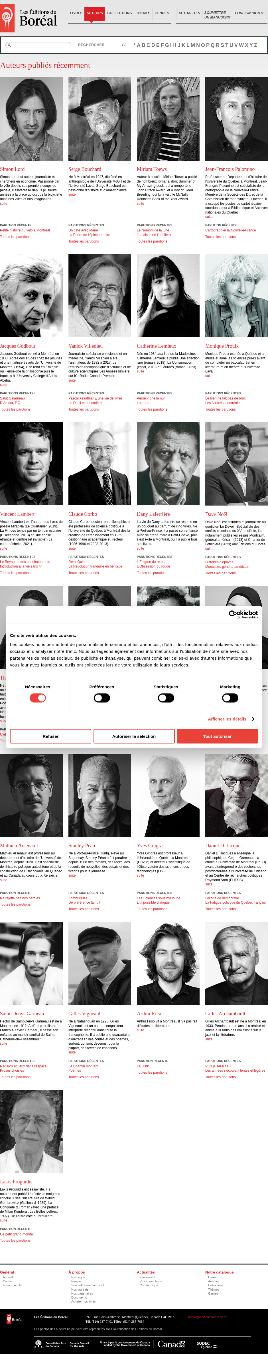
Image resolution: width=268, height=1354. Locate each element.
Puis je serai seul (218, 1066)
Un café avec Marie (83, 230)
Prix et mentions (151, 1281)
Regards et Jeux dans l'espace (23, 1066)
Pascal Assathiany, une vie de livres (95, 398)
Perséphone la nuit (151, 398)
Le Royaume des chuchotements (25, 562)
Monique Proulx (222, 346)
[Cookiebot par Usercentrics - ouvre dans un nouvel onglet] (233, 614)
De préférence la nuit (84, 902)
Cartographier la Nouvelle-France (230, 230)
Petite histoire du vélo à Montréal (25, 230)
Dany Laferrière (153, 514)
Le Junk (143, 1066)
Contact (8, 1281)
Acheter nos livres (83, 1301)
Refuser (51, 736)
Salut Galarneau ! (13, 398)
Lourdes (143, 403)
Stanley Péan (81, 845)
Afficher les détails (227, 719)
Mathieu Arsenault (19, 845)
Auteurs (94, 13)
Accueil (8, 1277)
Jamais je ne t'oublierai (154, 235)
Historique (78, 1277)
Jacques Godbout (17, 346)
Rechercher (91, 45)
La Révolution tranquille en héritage (95, 566)
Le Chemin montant (83, 1066)
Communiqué (149, 1285)
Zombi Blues (78, 898)
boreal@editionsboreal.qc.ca (207, 1317)
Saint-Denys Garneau (22, 1013)
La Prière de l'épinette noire (89, 235)
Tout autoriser (217, 736)
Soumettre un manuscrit (87, 1285)
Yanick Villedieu (85, 346)
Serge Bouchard (84, 169)
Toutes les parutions (15, 237)
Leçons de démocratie (222, 898)
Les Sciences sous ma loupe (158, 898)
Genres (162, 13)
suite (3, 204)
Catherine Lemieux (156, 346)
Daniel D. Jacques (223, 845)
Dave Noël (216, 514)
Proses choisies (12, 1071)
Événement (147, 1277)
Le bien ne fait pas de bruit (225, 398)
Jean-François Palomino (230, 169)
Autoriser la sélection (134, 736)
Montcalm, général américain (227, 567)
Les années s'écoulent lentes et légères (235, 1071)
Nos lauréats (80, 1289)
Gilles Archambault (225, 1013)
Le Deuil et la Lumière (85, 403)
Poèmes (74, 1071)
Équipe (76, 1281)
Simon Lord (12, 169)
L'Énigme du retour (151, 562)
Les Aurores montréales (223, 403)
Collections (119, 13)
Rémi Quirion (78, 562)
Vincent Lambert (17, 514)
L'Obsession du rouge (153, 566)
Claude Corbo (82, 514)
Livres (76, 13)
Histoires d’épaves (219, 562)
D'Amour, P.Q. (10, 403)
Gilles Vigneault (85, 1013)
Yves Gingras (151, 845)
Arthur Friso (150, 1013)
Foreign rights (12, 1285)
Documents (79, 1297)
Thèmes (143, 13)
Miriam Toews (152, 169)
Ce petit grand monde (16, 1234)
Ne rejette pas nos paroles (20, 898)
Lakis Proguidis (16, 1182)
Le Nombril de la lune (153, 230)
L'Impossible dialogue (153, 902)
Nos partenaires (82, 1293)
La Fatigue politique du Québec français (235, 902)
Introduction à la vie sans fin (21, 566)
